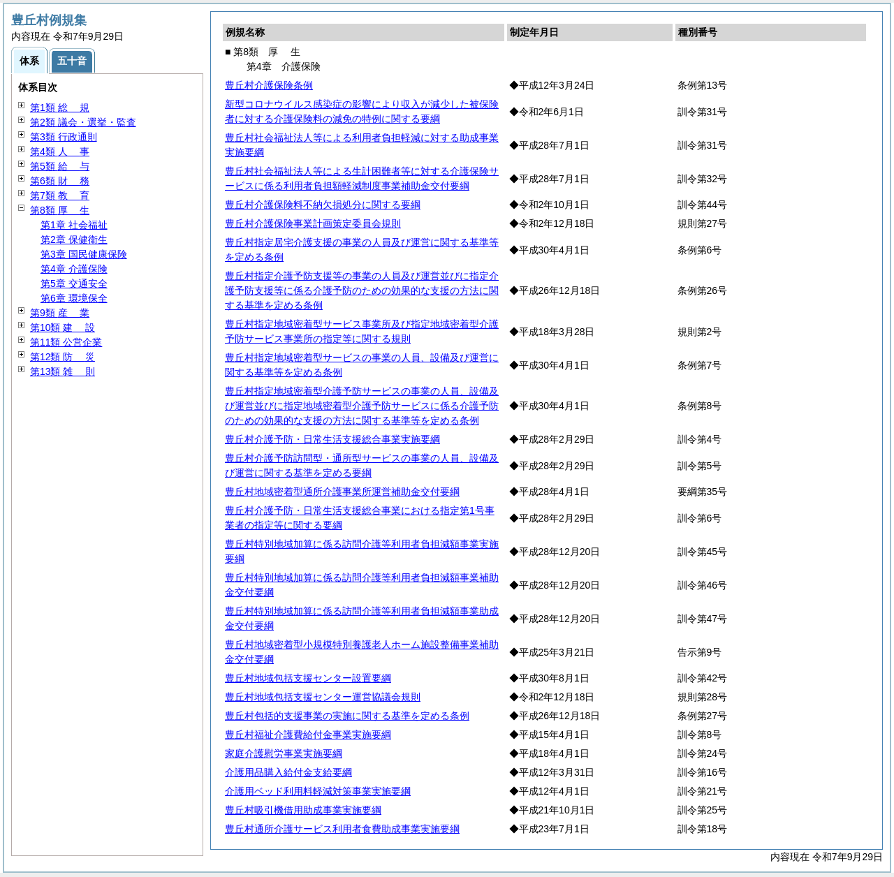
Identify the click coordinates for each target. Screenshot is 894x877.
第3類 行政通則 (63, 136)
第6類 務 (59, 180)
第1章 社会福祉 (74, 224)
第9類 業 (59, 312)
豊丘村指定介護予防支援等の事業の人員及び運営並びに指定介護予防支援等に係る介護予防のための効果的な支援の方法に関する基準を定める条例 (362, 290)
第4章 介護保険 (74, 268)
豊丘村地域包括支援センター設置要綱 (308, 678)
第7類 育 (59, 195)
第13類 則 (62, 371)
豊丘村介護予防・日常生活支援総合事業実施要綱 (332, 439)
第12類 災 (62, 356)
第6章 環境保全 (74, 298)
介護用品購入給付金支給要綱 (288, 772)
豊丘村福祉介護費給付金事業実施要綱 (308, 734)
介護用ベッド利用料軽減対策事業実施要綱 (318, 791)
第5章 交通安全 (74, 283)
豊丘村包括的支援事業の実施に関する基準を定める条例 (347, 715)
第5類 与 (59, 166)
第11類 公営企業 (66, 342)
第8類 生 (59, 210)
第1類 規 (59, 107)
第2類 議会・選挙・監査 (83, 122)
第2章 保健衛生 (74, 239)
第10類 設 (62, 327)
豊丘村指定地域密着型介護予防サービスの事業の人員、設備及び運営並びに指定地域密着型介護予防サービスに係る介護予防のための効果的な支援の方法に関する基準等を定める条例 (362, 405)
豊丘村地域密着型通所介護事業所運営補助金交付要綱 (342, 491)
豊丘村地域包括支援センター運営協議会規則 (322, 696)
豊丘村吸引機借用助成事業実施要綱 (303, 810)
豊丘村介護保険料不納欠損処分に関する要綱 (322, 204)
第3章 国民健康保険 (84, 254)
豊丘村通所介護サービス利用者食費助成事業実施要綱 (342, 828)
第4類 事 (59, 151)
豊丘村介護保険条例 (269, 85)
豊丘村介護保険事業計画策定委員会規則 (313, 223)
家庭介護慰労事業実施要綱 (283, 753)
